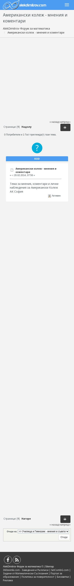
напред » (64, 122)
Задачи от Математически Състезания (25, 573)
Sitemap (49, 566)
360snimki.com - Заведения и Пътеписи (26, 570)
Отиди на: (12, 531)
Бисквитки (63, 576)
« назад (54, 122)
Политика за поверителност (38, 576)
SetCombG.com (60, 570)
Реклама (8, 580)
